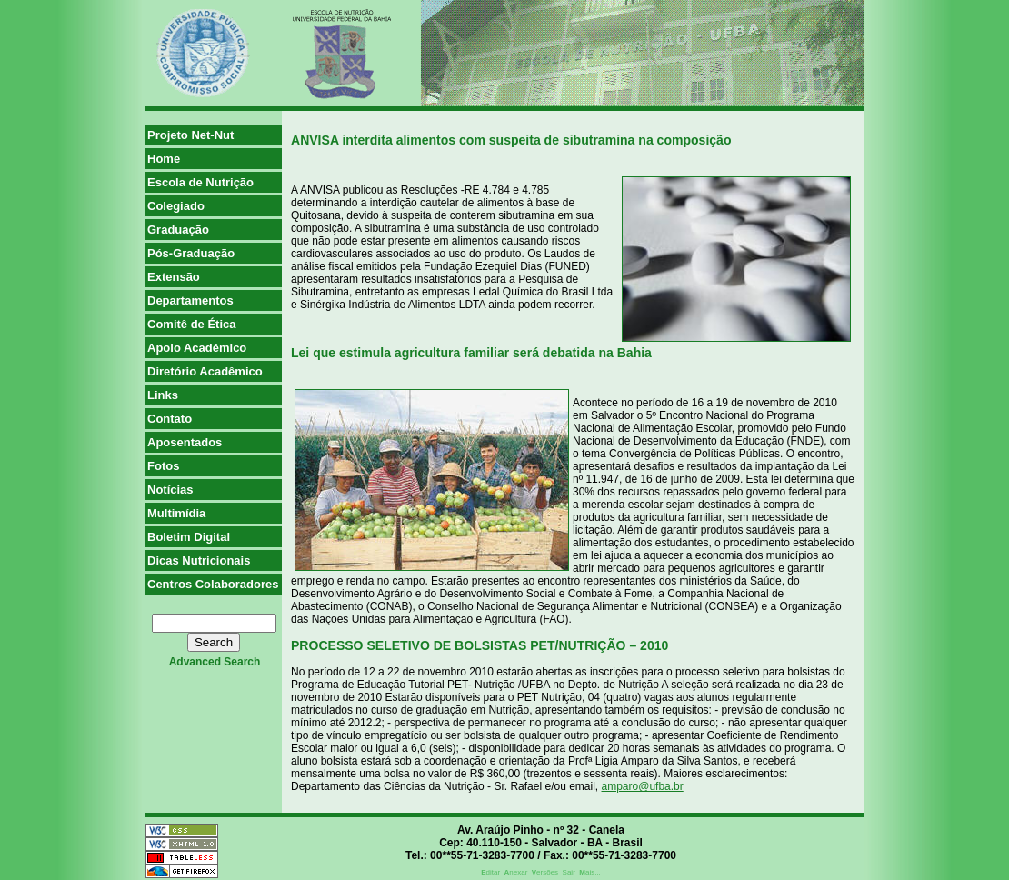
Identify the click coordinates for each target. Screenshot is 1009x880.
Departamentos (190, 300)
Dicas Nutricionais (198, 560)
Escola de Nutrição (200, 182)
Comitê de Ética (191, 324)
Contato (169, 418)
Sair (569, 872)
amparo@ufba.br (643, 786)
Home (163, 158)
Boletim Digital (188, 537)
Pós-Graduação (191, 253)
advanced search (215, 661)
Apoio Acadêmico (196, 348)
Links (162, 395)
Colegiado (176, 206)
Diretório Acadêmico (205, 371)
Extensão (173, 277)
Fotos (163, 466)
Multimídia (176, 513)
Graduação (178, 229)
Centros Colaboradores (212, 584)
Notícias (170, 489)
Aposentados (184, 442)
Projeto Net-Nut (190, 135)
